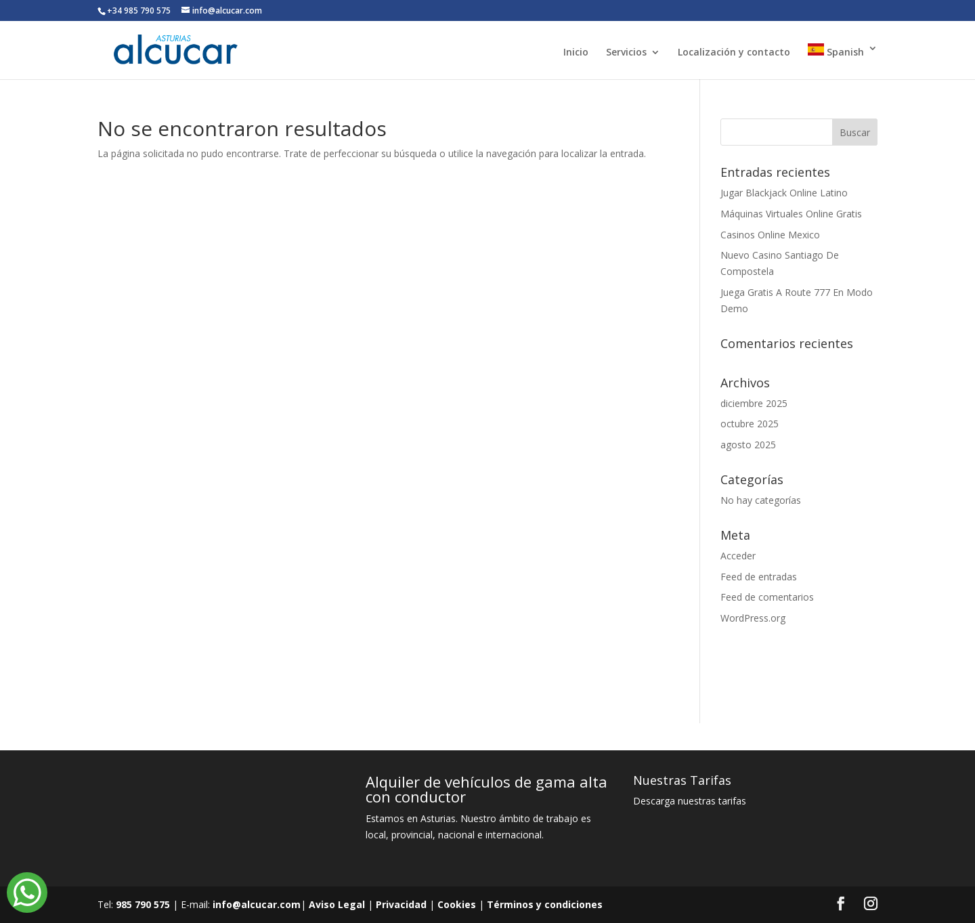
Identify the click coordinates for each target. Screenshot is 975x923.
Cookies (456, 904)
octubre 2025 (749, 423)
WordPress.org (752, 617)
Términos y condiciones (545, 904)
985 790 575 (143, 904)
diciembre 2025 (753, 403)
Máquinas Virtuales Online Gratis (791, 213)
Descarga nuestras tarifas (689, 800)
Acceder (738, 555)
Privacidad (401, 904)
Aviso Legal (337, 904)
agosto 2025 (748, 444)
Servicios (626, 52)
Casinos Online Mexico (770, 234)
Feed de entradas (758, 576)
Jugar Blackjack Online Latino (784, 192)
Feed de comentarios (767, 597)
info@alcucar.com (257, 904)
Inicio (575, 52)
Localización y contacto (734, 52)
